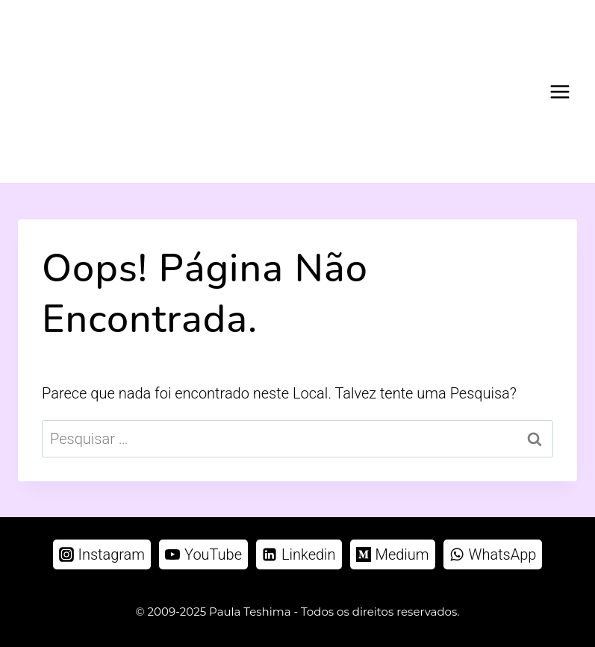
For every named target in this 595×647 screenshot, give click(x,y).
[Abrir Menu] (559, 91)
